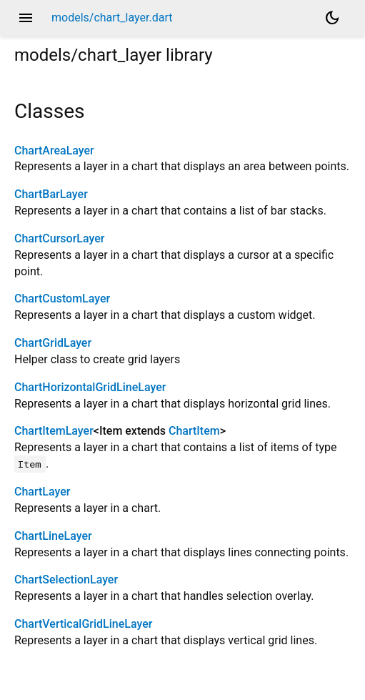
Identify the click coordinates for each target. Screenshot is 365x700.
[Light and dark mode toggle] (332, 17)
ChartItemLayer (54, 431)
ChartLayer (42, 491)
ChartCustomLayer (62, 298)
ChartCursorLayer (59, 238)
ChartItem (194, 431)
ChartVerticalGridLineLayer (83, 624)
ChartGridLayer (52, 343)
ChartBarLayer (51, 194)
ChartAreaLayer (54, 150)
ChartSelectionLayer (66, 579)
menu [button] (25, 17)
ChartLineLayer (53, 536)
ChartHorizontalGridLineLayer (90, 387)
